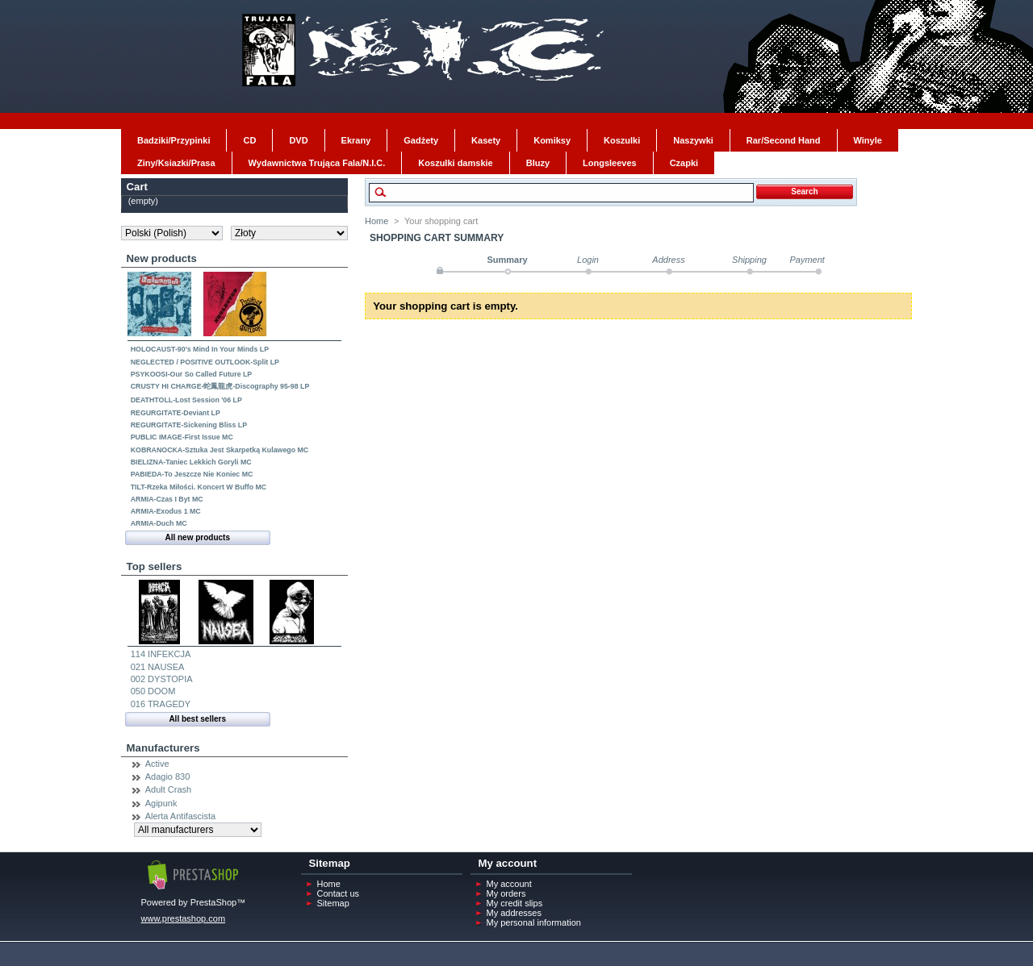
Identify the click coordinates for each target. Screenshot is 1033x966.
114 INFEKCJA (161, 654)
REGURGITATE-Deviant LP (175, 413)
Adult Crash (168, 789)
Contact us (338, 893)
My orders (506, 893)
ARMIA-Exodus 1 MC (166, 511)
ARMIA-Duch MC (159, 523)
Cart (137, 187)
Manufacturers (163, 748)
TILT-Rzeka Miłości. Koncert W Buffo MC (198, 487)
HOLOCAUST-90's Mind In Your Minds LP (200, 349)
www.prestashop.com (183, 918)
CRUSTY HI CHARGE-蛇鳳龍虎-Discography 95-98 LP (220, 386)
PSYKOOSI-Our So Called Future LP (192, 374)
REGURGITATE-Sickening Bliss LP (189, 425)
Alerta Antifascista (180, 816)
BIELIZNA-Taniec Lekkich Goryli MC (191, 462)
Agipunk (161, 803)
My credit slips (515, 903)
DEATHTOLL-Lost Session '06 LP (186, 400)
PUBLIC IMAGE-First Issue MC (182, 437)
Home (376, 221)
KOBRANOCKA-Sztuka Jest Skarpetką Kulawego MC (219, 450)
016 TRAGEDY (160, 704)
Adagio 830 (167, 776)
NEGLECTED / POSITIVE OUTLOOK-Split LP (205, 362)
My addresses (514, 913)
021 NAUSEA (158, 667)
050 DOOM (153, 691)
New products (162, 258)
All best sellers (197, 718)
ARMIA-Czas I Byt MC (167, 499)
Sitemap (333, 903)
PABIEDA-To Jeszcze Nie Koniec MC (192, 474)
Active (157, 763)
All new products (197, 537)
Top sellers (154, 566)
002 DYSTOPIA (162, 679)
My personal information (534, 922)
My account (509, 884)
